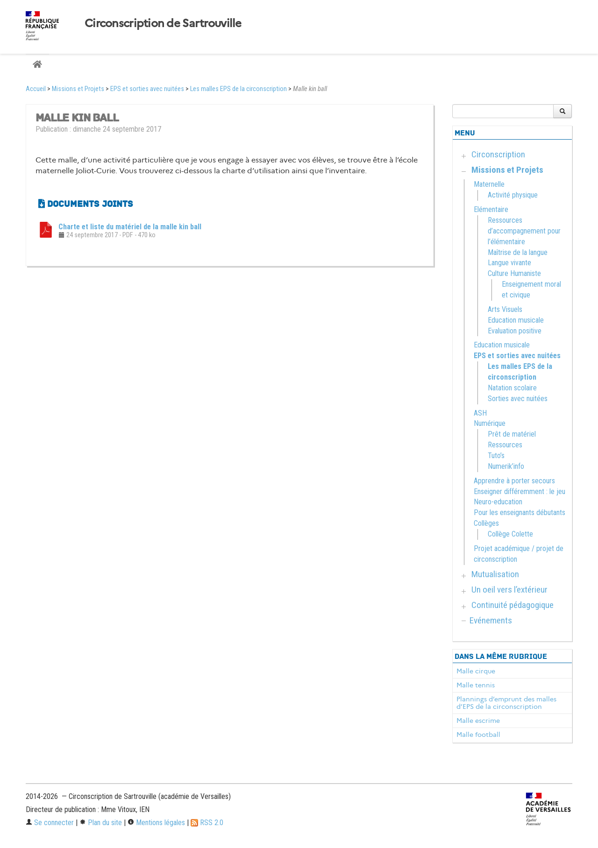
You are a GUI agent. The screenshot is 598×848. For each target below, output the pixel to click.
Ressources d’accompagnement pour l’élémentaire (524, 231)
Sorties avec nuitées (518, 398)
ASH (480, 413)
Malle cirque (475, 671)
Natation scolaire (512, 387)
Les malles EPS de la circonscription (238, 89)
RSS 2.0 (207, 822)
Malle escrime (478, 720)
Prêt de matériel (512, 434)
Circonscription (498, 154)
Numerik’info (506, 466)
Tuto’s (496, 455)
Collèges (486, 523)
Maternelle (489, 184)
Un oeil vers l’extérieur (509, 589)
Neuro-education (498, 501)
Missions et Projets (78, 89)
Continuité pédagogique (512, 605)
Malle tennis (475, 685)
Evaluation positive (514, 330)
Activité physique (513, 195)
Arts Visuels (505, 309)
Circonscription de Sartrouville (163, 23)
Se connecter (50, 822)
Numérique (489, 423)
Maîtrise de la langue (518, 252)
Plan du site (100, 822)
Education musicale (516, 320)
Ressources (505, 444)
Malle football (478, 734)
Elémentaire (491, 209)
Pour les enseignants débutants (519, 512)
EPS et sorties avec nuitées (147, 89)
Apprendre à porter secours (514, 480)
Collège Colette (510, 534)
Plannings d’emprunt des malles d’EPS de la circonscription (506, 703)
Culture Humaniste (514, 273)
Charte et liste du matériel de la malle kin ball (129, 226)
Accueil (36, 89)
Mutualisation (495, 574)
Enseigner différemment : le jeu (519, 491)
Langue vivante (509, 262)
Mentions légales (156, 822)
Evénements (491, 620)
